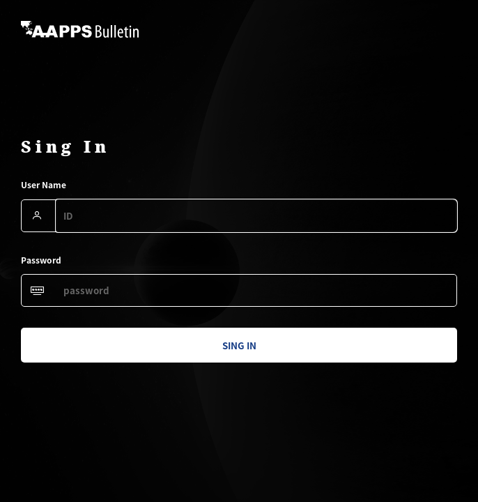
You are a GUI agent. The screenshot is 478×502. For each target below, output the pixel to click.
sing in (239, 345)
